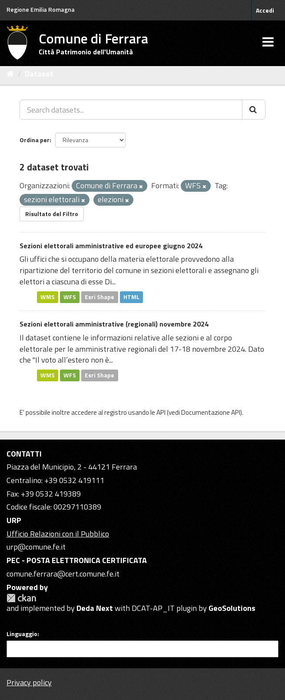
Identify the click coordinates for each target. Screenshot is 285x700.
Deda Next (94, 608)
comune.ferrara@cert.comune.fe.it (63, 574)
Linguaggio (22, 634)
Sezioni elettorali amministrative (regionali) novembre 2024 (114, 324)
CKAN (21, 598)
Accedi (265, 10)
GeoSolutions (232, 608)
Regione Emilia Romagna (41, 9)
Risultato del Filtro (51, 213)
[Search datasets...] (131, 110)
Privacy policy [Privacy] (29, 682)
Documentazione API (210, 412)
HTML (131, 297)
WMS (47, 297)
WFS (69, 297)
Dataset (39, 74)
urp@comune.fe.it (36, 547)
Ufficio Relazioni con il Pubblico (58, 534)
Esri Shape (99, 297)
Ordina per (35, 139)
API (161, 412)
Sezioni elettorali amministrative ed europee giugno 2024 (111, 245)
